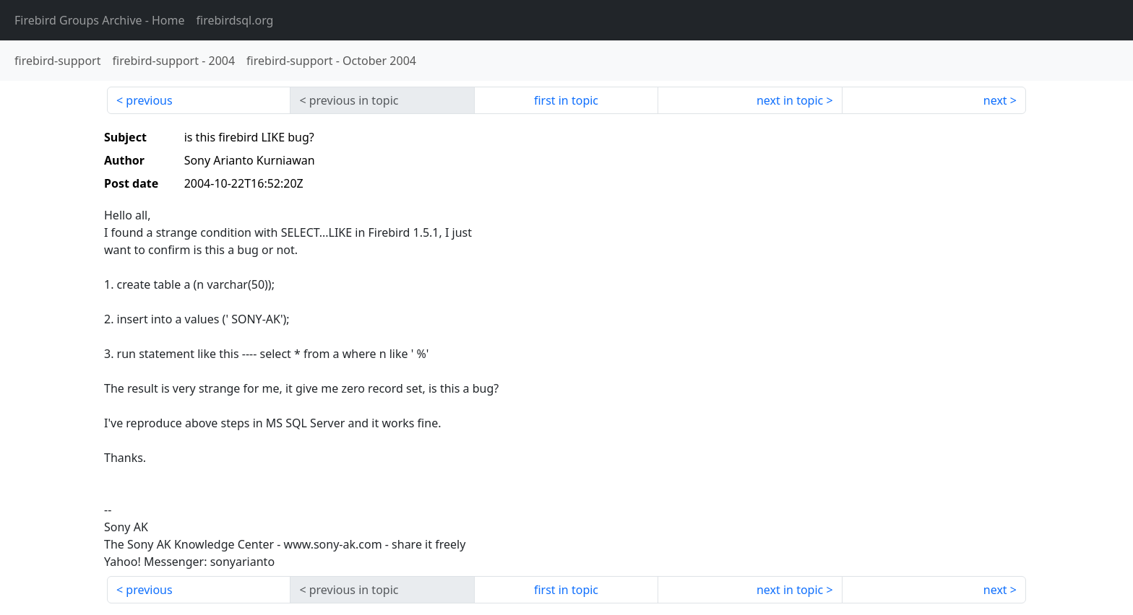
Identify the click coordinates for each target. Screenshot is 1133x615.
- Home (99, 20)
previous (149, 100)
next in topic (790, 100)
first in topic (566, 100)
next (995, 100)
